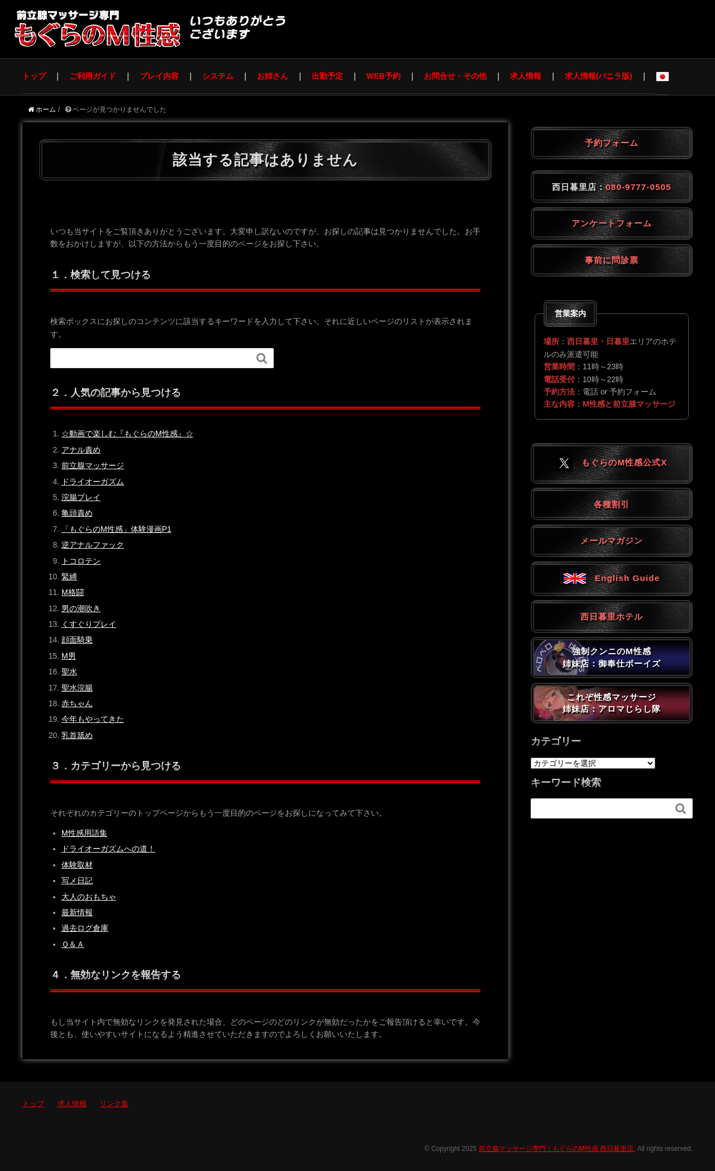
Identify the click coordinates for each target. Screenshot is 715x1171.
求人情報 (525, 76)
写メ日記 (77, 880)
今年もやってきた (92, 719)
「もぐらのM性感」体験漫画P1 (116, 529)
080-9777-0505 (638, 187)
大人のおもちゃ (88, 896)
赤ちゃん (77, 703)
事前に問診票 (611, 260)
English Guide (612, 578)
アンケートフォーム (611, 223)
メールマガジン (611, 540)
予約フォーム (611, 142)
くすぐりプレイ (88, 624)
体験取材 (77, 864)
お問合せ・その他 (455, 76)
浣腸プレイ (81, 497)
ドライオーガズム (92, 481)
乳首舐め (77, 735)
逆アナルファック (92, 544)
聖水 (69, 671)
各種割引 (612, 504)
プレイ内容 (159, 76)
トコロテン (81, 560)
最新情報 (77, 912)
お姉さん (272, 76)
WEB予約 (383, 76)
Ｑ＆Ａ (72, 944)
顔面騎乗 (77, 639)
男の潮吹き (81, 608)
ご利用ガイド (92, 76)
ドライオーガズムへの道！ (108, 848)
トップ (34, 76)
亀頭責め (77, 512)
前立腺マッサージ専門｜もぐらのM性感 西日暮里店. (557, 1149)
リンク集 (113, 1103)
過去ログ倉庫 (84, 928)
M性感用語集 (84, 833)
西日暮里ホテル (611, 616)
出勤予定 (327, 76)
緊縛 (69, 576)
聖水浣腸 (77, 687)
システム (217, 76)
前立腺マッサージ (92, 465)
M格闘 (72, 592)
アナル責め (81, 449)
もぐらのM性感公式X (616, 462)
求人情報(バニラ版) (598, 76)
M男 (68, 655)
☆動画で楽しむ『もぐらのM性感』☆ (127, 433)
